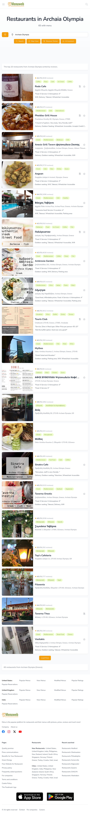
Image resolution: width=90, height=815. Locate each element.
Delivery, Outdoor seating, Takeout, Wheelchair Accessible (56, 650)
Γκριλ (59, 580)
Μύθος (39, 439)
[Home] (16, 4)
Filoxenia (40, 584)
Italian (58, 285)
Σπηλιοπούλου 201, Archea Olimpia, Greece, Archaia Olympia (57, 264)
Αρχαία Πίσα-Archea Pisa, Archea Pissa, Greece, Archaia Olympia (59, 206)
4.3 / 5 (44, 165)
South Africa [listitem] (53, 754)
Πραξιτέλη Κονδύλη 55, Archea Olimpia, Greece (52, 468)
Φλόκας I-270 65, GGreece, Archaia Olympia (51, 617)
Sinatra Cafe (41, 464)
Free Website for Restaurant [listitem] (12, 764)
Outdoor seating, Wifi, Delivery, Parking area (51, 272)
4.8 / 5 (44, 402)
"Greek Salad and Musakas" (45, 355)
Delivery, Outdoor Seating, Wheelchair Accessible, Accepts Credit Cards (61, 126)
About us (14, 727)
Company (5, 727)
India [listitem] (46, 751)
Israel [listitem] (56, 760)
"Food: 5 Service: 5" (42, 388)
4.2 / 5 (44, 78)
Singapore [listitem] (35, 757)
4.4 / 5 (44, 194)
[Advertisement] (45, 56)
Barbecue (60, 140)
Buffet (55, 314)
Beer (51, 169)
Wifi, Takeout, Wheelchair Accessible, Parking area (53, 213)
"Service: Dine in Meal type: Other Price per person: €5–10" (56, 326)
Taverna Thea (42, 613)
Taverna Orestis (43, 493)
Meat (73, 285)
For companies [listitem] (7, 775)
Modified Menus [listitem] (60, 680)
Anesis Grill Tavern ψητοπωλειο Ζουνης (57, 144)
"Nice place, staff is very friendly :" (47, 472)
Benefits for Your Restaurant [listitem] (12, 756)
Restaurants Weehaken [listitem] (70, 775)
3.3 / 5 (43, 547)
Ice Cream (61, 82)
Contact (22, 810)
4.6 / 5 (44, 311)
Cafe (52, 82)
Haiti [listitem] (51, 760)
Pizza (45, 82)
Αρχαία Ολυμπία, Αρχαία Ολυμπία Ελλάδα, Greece (54, 90)
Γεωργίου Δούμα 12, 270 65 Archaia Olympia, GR (53, 559)
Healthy (65, 198)
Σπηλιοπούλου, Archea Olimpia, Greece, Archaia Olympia (56, 497)
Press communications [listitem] (10, 752)
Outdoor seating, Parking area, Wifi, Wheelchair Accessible (56, 358)
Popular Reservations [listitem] (10, 684)
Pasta (66, 256)
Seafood (38, 373)
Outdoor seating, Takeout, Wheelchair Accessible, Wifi (55, 242)
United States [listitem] (51, 748)
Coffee (38, 82)
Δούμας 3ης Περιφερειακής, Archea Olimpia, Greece (54, 235)
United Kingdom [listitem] (38, 751)
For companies (32, 810)
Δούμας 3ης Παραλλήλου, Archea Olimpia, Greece (53, 294)
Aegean (39, 173)
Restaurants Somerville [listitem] (70, 760)
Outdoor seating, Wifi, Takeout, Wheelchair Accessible (55, 184)
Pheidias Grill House (46, 115)
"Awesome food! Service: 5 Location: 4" (49, 210)
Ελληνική (39, 405)
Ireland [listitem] (45, 754)
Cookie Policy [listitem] (7, 783)
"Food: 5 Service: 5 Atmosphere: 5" (47, 94)
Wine (51, 285)
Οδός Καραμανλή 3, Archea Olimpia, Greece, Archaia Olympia (58, 643)
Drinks (59, 169)
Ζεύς (37, 410)
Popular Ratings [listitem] (77, 680)
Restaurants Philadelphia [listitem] (71, 756)
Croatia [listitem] (46, 760)
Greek (38, 140)
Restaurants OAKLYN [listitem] (69, 772)
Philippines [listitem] (53, 751)
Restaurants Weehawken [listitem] (71, 752)
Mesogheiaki (48, 435)
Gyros (67, 169)
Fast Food (52, 460)
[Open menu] (3, 4)
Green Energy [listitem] (7, 760)
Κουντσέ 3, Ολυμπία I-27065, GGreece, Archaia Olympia (56, 530)
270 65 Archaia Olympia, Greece (47, 381)
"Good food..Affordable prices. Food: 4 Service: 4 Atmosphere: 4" (58, 297)
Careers (42, 810)
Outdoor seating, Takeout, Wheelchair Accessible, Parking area (58, 301)
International (60, 111)
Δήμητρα (40, 290)
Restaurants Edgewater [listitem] (70, 764)
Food (47, 227)
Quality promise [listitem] (7, 748)
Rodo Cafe (40, 86)
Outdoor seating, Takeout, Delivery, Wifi (49, 504)
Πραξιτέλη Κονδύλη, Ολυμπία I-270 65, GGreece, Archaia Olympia (59, 588)
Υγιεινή (60, 522)
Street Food (60, 634)
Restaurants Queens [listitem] (69, 768)
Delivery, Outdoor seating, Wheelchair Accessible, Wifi (55, 155)
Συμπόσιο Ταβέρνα (45, 526)
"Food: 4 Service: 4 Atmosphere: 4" (47, 152)
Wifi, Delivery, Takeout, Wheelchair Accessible (52, 97)
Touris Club (41, 319)
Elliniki (38, 435)
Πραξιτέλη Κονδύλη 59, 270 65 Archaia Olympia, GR (54, 413)
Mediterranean (40, 111)
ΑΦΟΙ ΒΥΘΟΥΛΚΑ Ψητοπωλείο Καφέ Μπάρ (59, 377)
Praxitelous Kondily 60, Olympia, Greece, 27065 (52, 119)
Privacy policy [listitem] (7, 768)
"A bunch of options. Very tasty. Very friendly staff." (54, 123)
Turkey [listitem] (40, 760)
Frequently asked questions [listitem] (12, 772)
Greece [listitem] (34, 760)
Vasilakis (40, 639)
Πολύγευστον (42, 231)
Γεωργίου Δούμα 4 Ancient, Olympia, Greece (51, 177)
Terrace (71, 314)
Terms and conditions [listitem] (10, 779)
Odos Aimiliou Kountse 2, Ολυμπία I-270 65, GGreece (55, 442)
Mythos (39, 348)
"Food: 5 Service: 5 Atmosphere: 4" (47, 646)
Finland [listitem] (49, 757)
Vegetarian (69, 489)
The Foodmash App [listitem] (9, 787)
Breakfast (39, 314)
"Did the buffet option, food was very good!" (51, 330)
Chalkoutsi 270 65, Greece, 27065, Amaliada (51, 323)
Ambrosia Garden (44, 261)
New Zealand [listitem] (37, 754)
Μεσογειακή (40, 522)
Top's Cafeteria (43, 555)
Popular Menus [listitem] (24, 680)
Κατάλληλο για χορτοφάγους (55, 405)
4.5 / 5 (43, 107)
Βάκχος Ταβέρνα (44, 202)
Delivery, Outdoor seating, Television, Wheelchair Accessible (57, 475)
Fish (72, 227)
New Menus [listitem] (41, 680)
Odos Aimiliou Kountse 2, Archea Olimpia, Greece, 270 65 (56, 351)
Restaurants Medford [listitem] (69, 748)
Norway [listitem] (43, 757)
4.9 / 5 (43, 282)
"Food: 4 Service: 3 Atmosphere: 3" (47, 181)
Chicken (54, 373)
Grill (50, 111)
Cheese (70, 634)
